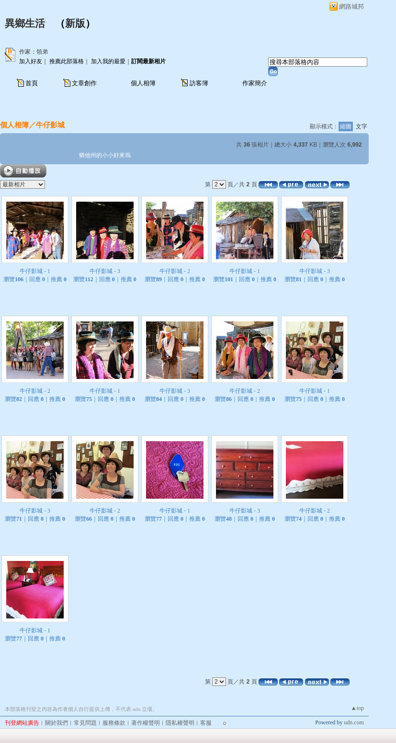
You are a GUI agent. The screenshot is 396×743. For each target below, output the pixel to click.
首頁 (31, 83)
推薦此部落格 (66, 61)
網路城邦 (351, 6)
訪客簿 (199, 83)
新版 (75, 23)
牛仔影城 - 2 (174, 271)
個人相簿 (143, 83)
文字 (361, 126)
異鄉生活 (25, 23)
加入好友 (30, 61)
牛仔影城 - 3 (105, 271)
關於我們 (56, 723)
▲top (357, 708)
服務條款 (113, 723)
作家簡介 (254, 83)
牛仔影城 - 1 (35, 271)
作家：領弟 (33, 51)
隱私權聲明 (180, 723)
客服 (206, 723)
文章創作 (84, 83)
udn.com (354, 722)
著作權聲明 (145, 723)
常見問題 (85, 723)
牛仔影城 (50, 125)
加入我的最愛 (108, 61)
